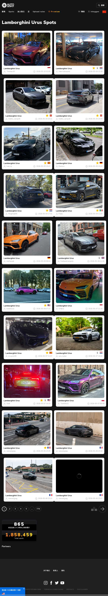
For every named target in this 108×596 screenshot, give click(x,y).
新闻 (3, 12)
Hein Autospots (64, 71)
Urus (18, 68)
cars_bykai (62, 356)
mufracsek (10, 261)
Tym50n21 (64, 403)
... (31, 509)
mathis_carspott (14, 119)
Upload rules (39, 12)
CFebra (61, 309)
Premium (54, 12)
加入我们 (21, 12)
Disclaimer (82, 589)
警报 (81, 12)
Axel (8, 403)
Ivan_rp (9, 166)
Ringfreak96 (12, 214)
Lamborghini (9, 68)
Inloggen (93, 12)
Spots (11, 12)
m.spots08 (12, 356)
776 (38, 509)
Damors (62, 166)
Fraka (61, 214)
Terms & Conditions (53, 589)
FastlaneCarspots (66, 261)
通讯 (63, 571)
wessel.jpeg (11, 451)
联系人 (55, 571)
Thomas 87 (11, 71)
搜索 (101, 5)
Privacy (70, 589)
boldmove (10, 309)
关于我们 (46, 571)
